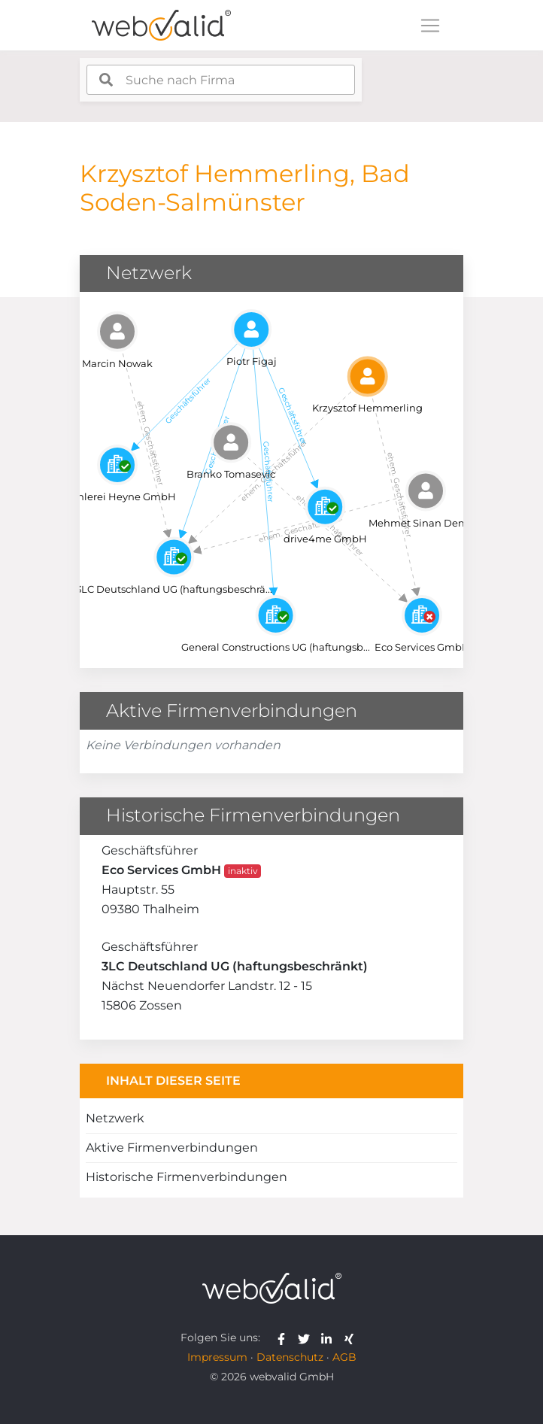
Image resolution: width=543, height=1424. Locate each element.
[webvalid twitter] (307, 1337)
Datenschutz (289, 1357)
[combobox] (220, 80)
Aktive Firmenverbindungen (172, 1147)
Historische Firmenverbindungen (186, 1177)
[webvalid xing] (351, 1337)
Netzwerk (115, 1118)
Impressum (217, 1357)
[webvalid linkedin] (329, 1337)
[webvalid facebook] (284, 1337)
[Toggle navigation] (430, 26)
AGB (344, 1357)
